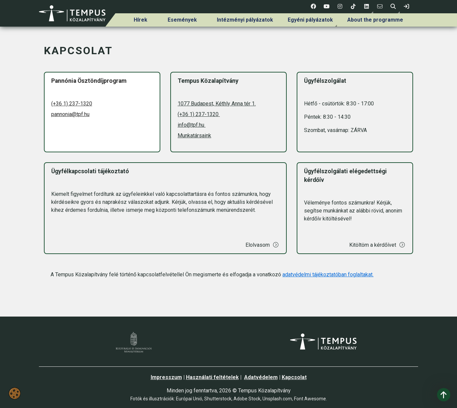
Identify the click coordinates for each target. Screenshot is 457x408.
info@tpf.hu (192, 125)
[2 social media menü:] (326, 6)
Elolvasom (262, 245)
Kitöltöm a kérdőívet (377, 245)
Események (182, 20)
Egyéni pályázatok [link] (310, 20)
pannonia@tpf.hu (70, 114)
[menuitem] (141, 20)
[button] (366, 6)
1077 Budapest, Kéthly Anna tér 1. (217, 103)
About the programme (375, 20)
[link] (406, 6)
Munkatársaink (194, 135)
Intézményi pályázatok (245, 20)
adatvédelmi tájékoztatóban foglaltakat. (328, 274)
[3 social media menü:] (340, 6)
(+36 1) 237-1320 (71, 103)
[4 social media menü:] (353, 6)
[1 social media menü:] (313, 6)
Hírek (140, 20)
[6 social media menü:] (379, 6)
